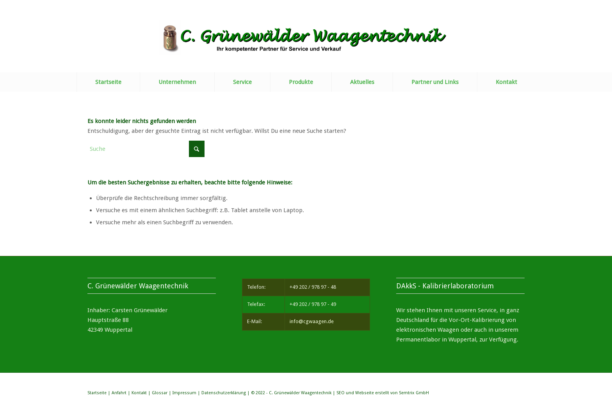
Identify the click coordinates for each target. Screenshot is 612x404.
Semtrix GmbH (414, 392)
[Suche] (146, 149)
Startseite (97, 392)
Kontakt (139, 392)
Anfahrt (119, 392)
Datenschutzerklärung (223, 392)
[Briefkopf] (306, 46)
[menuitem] (108, 82)
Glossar (159, 392)
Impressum (184, 392)
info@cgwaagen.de (312, 321)
